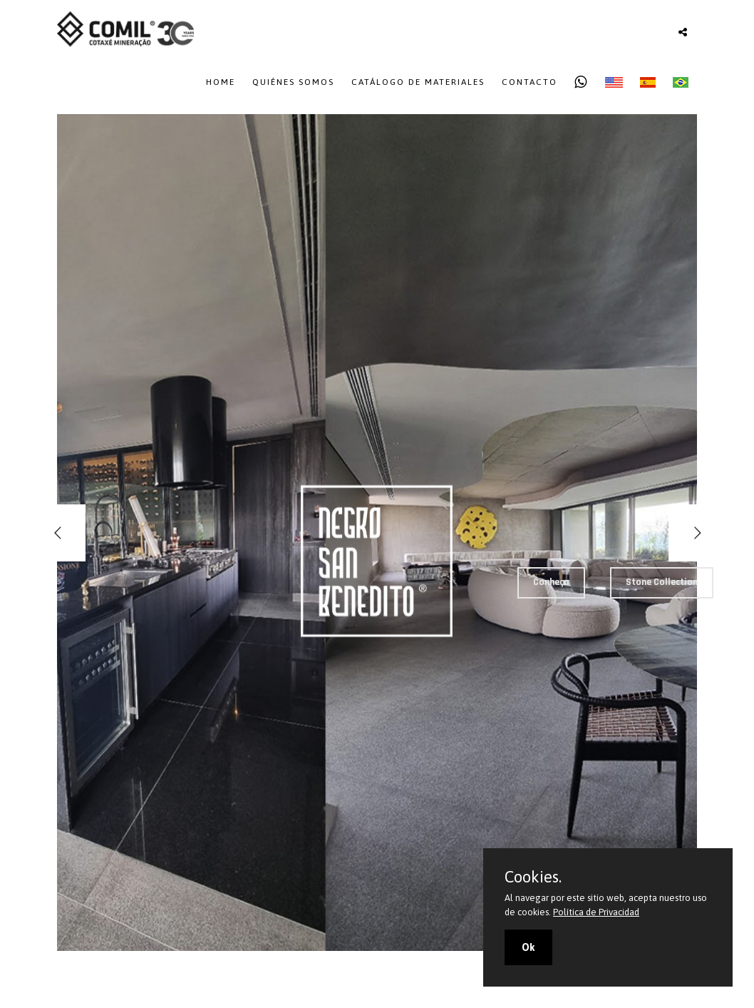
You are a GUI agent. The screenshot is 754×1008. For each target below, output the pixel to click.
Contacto (529, 82)
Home (220, 82)
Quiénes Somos (293, 82)
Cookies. (533, 877)
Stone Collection (662, 582)
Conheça (551, 582)
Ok (528, 947)
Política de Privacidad (596, 912)
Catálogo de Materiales (418, 82)
